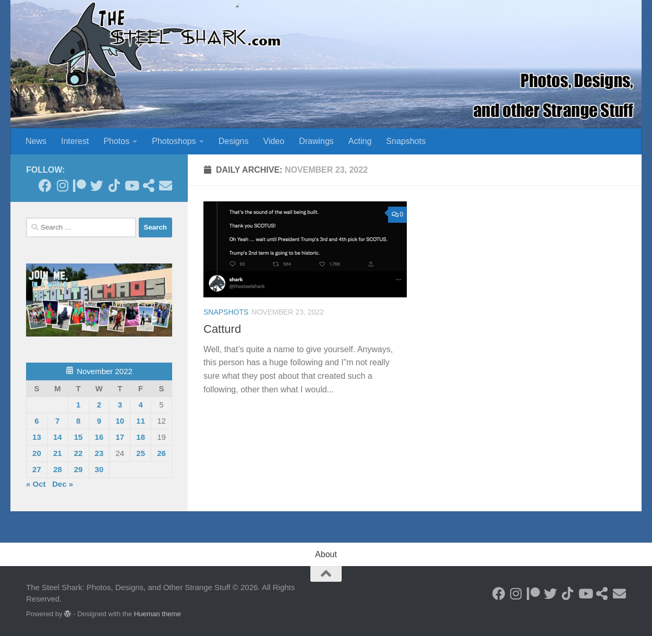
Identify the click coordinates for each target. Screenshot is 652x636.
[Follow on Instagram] (62, 185)
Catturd (222, 328)
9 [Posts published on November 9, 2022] (99, 420)
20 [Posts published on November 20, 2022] (36, 453)
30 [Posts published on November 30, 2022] (99, 469)
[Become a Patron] (79, 185)
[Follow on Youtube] (131, 185)
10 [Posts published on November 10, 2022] (119, 420)
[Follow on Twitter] (96, 185)
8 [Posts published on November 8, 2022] (78, 420)
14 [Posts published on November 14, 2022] (57, 437)
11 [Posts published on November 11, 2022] (140, 420)
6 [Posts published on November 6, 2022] (36, 420)
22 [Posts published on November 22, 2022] (78, 453)
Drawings (316, 141)
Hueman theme (157, 614)
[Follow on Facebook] (45, 185)
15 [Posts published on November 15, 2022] (78, 437)
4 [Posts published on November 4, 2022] (140, 404)
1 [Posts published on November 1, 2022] (78, 404)
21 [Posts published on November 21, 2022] (57, 453)
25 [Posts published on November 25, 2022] (140, 453)
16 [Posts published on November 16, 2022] (99, 437)
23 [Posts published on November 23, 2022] (99, 453)
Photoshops (174, 141)
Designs (234, 141)
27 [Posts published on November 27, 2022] (36, 469)
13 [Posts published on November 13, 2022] (36, 437)
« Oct (36, 483)
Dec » (62, 483)
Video (274, 141)
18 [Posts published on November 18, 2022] (140, 437)
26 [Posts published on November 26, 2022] (161, 453)
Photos (116, 141)
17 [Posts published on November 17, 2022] (119, 437)
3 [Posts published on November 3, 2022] (120, 404)
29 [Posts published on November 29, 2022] (78, 469)
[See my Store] (148, 185)
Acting (359, 141)
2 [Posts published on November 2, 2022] (99, 404)
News (36, 141)
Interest (75, 141)
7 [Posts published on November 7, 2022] (57, 420)
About (326, 554)
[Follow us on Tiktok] (113, 185)
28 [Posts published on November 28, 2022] (57, 469)
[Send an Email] (165, 185)
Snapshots (406, 141)
